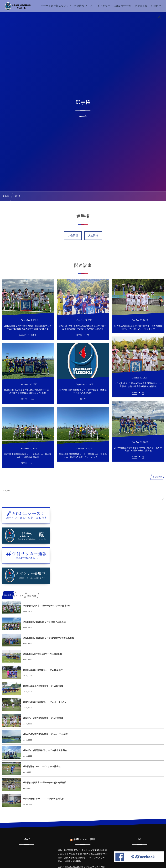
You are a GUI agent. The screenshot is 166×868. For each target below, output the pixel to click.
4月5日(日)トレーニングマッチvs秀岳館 (42, 766)
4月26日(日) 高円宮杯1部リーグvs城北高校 (43, 686)
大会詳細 (93, 235)
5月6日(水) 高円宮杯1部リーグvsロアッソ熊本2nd (46, 605)
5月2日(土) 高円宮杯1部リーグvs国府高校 (42, 654)
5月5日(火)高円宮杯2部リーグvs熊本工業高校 (44, 622)
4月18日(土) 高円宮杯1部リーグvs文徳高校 (43, 718)
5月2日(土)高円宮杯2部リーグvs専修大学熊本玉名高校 (48, 638)
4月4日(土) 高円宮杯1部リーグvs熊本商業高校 (44, 782)
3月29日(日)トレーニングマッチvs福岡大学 (43, 798)
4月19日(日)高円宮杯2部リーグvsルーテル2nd (45, 702)
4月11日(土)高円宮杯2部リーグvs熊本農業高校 (45, 750)
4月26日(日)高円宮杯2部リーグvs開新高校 (43, 670)
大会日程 (73, 235)
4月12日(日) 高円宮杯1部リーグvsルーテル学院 (45, 734)
